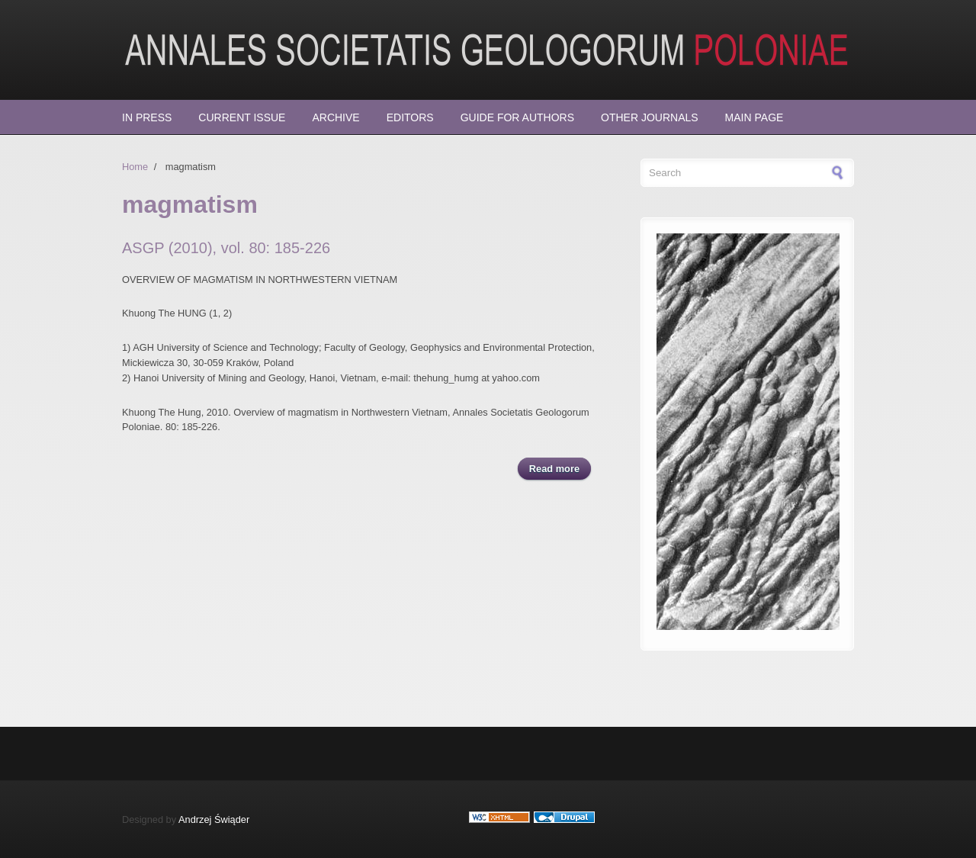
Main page (754, 117)
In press (147, 117)
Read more (560, 467)
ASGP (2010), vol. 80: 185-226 (226, 247)
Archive (335, 117)
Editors (410, 117)
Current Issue (241, 117)
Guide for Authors (517, 117)
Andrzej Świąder (213, 819)
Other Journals (649, 117)
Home (135, 166)
